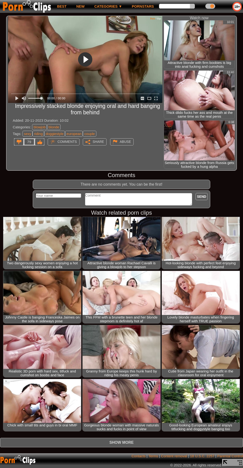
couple (89, 134)
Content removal (174, 456)
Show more (121, 442)
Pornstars (143, 6)
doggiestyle (55, 134)
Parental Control (230, 456)
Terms (153, 456)
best (61, 6)
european (73, 134)
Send (201, 196)
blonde (53, 127)
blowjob (39, 127)
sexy (27, 134)
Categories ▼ (108, 6)
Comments (67, 142)
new (80, 6)
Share (98, 142)
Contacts (138, 456)
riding (38, 134)
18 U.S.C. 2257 (202, 456)
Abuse (125, 142)
